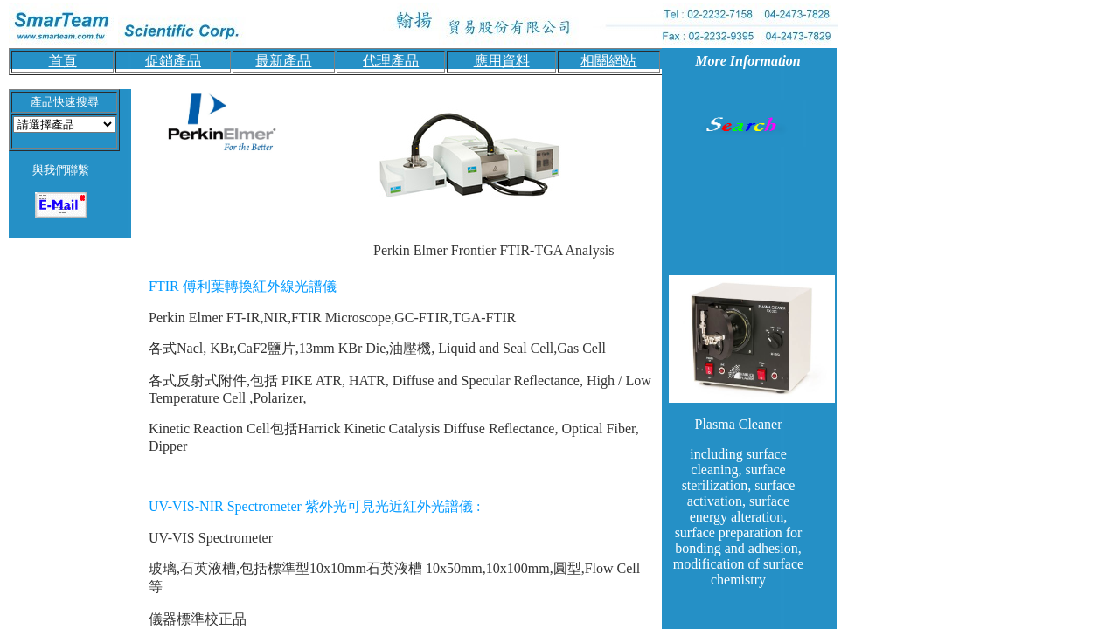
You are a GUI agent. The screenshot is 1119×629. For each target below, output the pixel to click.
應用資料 (502, 60)
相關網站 (608, 60)
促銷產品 (173, 60)
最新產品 (283, 60)
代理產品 (391, 60)
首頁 (63, 60)
